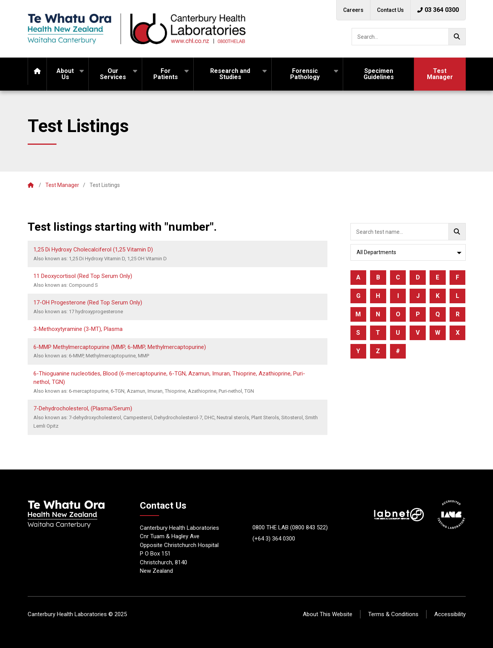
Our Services (113, 74)
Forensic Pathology (305, 74)
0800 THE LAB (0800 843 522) (290, 527)
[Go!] (457, 36)
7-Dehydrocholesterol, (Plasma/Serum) (82, 408)
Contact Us (390, 10)
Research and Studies (230, 74)
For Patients (165, 74)
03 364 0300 (438, 9)
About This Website (327, 614)
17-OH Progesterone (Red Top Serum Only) (87, 302)
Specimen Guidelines (379, 74)
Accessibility (450, 614)
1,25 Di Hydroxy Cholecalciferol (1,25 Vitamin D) (93, 249)
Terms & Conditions (393, 614)
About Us (65, 74)
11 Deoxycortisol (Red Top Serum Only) (82, 276)
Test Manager (440, 74)
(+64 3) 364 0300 (273, 538)
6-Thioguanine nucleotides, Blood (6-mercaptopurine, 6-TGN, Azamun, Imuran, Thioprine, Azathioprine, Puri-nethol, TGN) (169, 378)
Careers (353, 10)
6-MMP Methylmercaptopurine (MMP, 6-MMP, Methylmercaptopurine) (119, 347)
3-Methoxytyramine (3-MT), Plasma (78, 329)
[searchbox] (409, 36)
